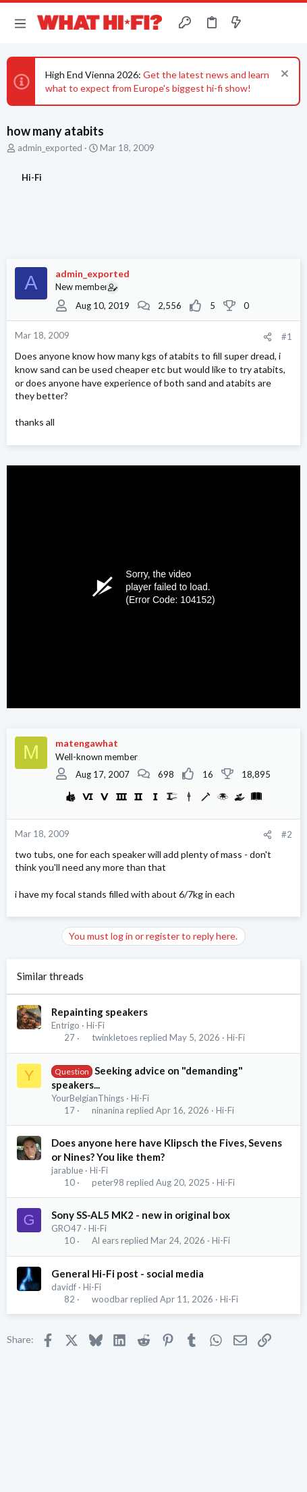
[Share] (267, 337)
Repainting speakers (99, 1012)
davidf (63, 1287)
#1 (286, 336)
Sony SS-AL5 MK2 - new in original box (140, 1215)
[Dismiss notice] (283, 75)
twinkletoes (115, 1037)
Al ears (105, 1240)
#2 (286, 834)
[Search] (288, 22)
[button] (20, 22)
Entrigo (65, 1025)
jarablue (67, 1170)
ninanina (108, 1110)
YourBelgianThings (87, 1098)
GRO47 (66, 1228)
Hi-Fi (95, 1025)
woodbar (110, 1299)
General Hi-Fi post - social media (127, 1273)
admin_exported (50, 147)
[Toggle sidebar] (262, 23)
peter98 (108, 1182)
